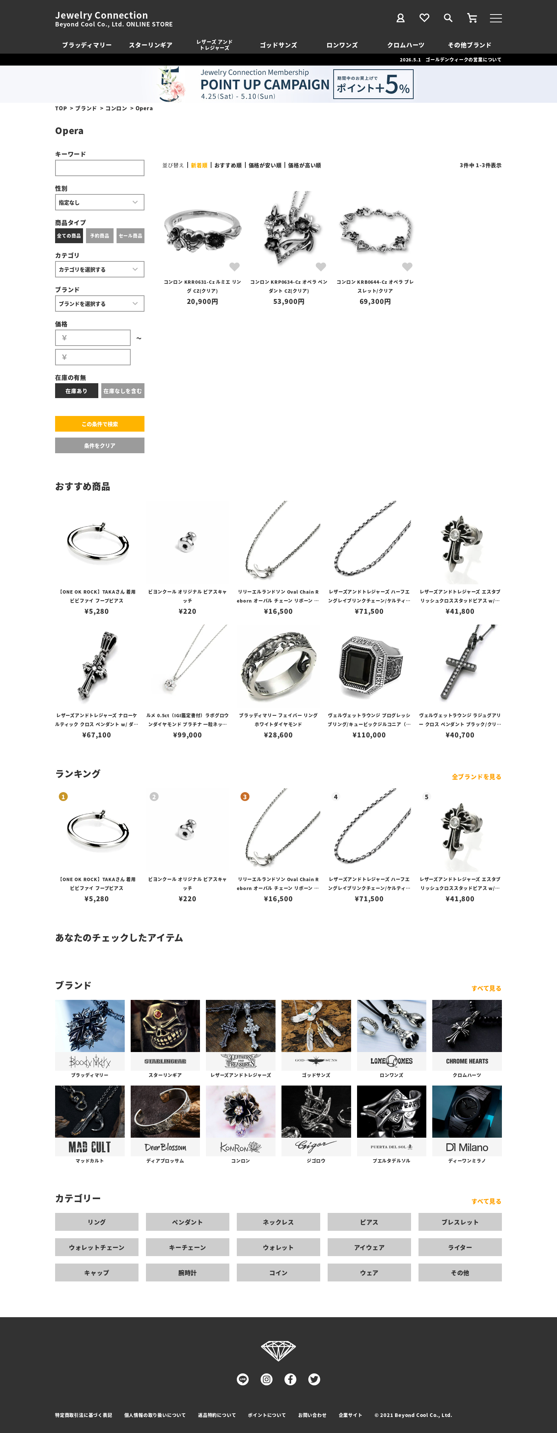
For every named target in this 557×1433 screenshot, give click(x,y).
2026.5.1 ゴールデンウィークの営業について (451, 59)
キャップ (96, 1272)
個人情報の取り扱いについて (155, 1415)
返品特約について (217, 1415)
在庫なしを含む (123, 390)
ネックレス (278, 1221)
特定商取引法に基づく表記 (83, 1415)
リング (96, 1221)
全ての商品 (69, 235)
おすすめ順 (228, 165)
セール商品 (131, 235)
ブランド (86, 108)
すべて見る (486, 988)
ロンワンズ (342, 44)
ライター (460, 1247)
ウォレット (278, 1247)
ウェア (369, 1272)
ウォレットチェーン (97, 1247)
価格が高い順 (304, 165)
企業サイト (351, 1415)
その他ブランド (470, 44)
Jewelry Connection (101, 15)
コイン (278, 1272)
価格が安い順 (265, 165)
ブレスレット (460, 1221)
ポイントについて (267, 1415)
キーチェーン (187, 1247)
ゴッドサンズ (278, 44)
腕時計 (187, 1272)
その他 (460, 1272)
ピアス (369, 1221)
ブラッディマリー (87, 44)
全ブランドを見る (477, 776)
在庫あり (76, 390)
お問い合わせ (312, 1415)
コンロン (116, 108)
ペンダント (187, 1221)
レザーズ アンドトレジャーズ (214, 44)
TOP (61, 108)
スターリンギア (151, 44)
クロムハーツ (406, 44)
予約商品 (99, 235)
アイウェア (369, 1247)
